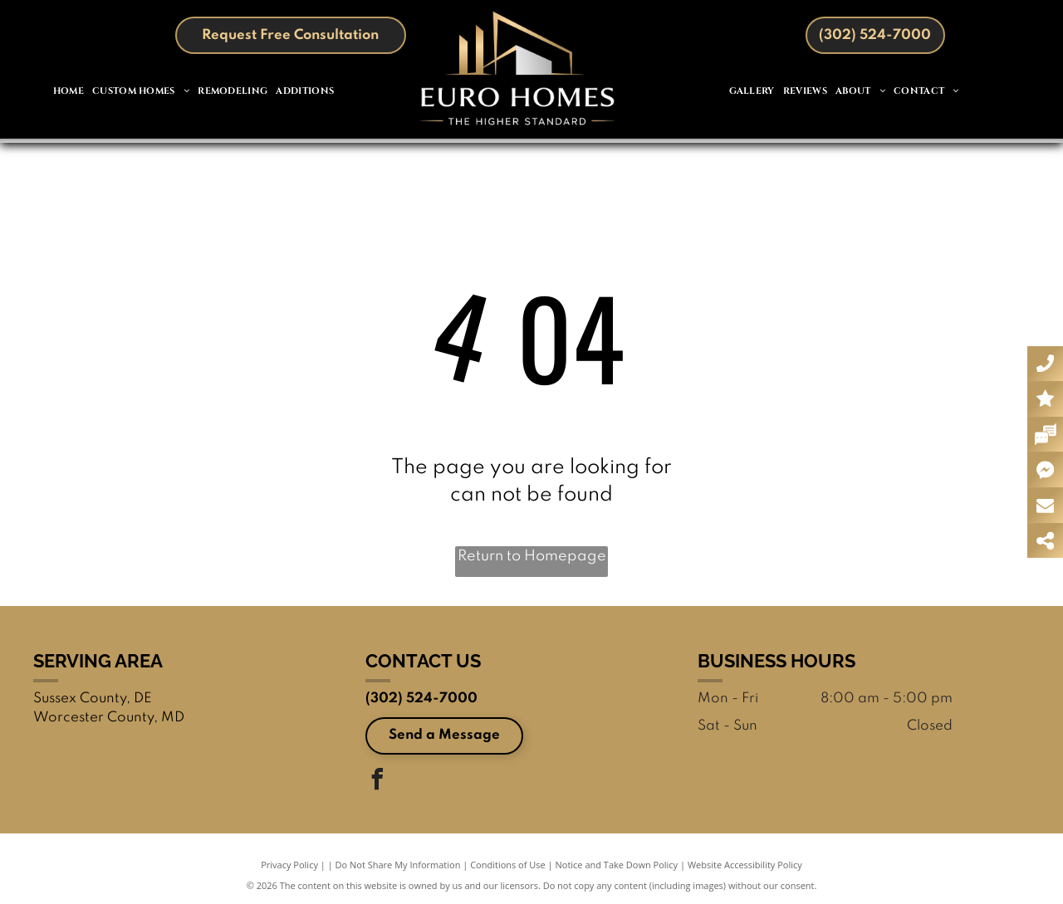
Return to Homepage (532, 556)
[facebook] (377, 781)
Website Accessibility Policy (745, 864)
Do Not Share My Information (398, 864)
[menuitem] (68, 91)
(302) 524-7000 (421, 698)
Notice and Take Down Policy (617, 864)
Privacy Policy (289, 864)
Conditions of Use (508, 864)
